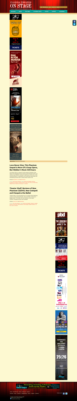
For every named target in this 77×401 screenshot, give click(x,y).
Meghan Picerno (12, 183)
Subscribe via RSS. (19, 397)
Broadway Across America (14, 182)
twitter (66, 394)
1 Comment (26, 183)
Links (50, 7)
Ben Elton (33, 181)
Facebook (64, 394)
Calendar (61, 11)
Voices (46, 11)
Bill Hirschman (23, 179)
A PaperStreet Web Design (15, 398)
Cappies (54, 11)
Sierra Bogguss (26, 204)
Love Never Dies (34, 182)
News (20, 11)
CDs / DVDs (15, 203)
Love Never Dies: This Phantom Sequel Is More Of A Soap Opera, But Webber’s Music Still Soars (24, 167)
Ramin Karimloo (20, 204)
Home (41, 7)
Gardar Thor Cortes (28, 182)
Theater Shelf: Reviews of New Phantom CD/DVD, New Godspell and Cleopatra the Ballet (23, 190)
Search (58, 7)
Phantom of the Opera (19, 183)
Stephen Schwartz (32, 204)
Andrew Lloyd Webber (27, 181)
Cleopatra (32, 203)
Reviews (13, 11)
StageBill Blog (37, 11)
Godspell (35, 203)
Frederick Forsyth (22, 182)
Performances (15, 181)
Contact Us (54, 7)
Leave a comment (15, 205)
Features (27, 11)
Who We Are (45, 7)
